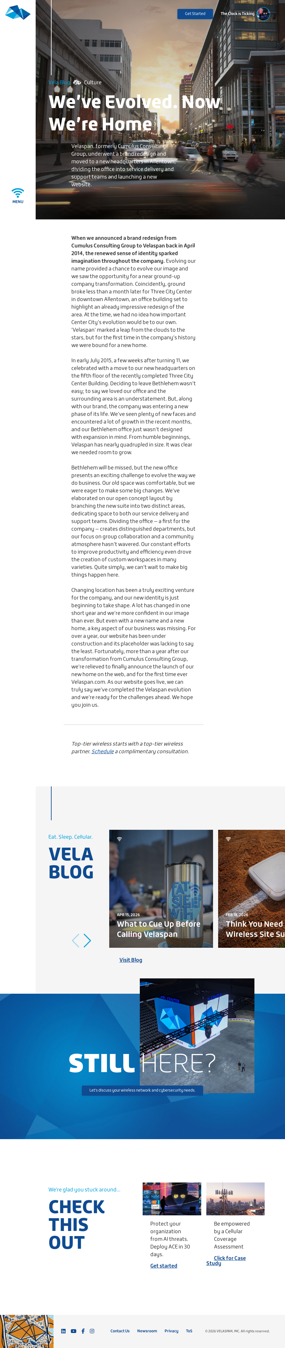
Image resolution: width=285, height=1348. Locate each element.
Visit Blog (130, 960)
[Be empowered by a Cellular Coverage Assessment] (235, 1198)
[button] (87, 941)
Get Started (195, 14)
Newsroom (147, 1331)
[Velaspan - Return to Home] (18, 16)
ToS (189, 1331)
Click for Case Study (226, 1261)
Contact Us (120, 1331)
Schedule (102, 751)
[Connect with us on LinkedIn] (63, 1331)
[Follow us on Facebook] (83, 1331)
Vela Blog (59, 82)
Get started (163, 1266)
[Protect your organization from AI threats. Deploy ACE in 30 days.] (172, 1198)
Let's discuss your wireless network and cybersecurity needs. (142, 1090)
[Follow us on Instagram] (92, 1331)
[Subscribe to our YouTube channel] (73, 1331)
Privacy (171, 1331)
